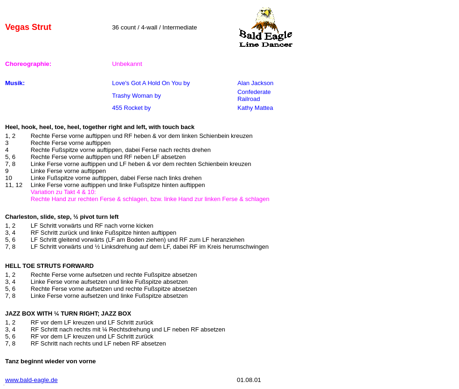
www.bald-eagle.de (31, 379)
